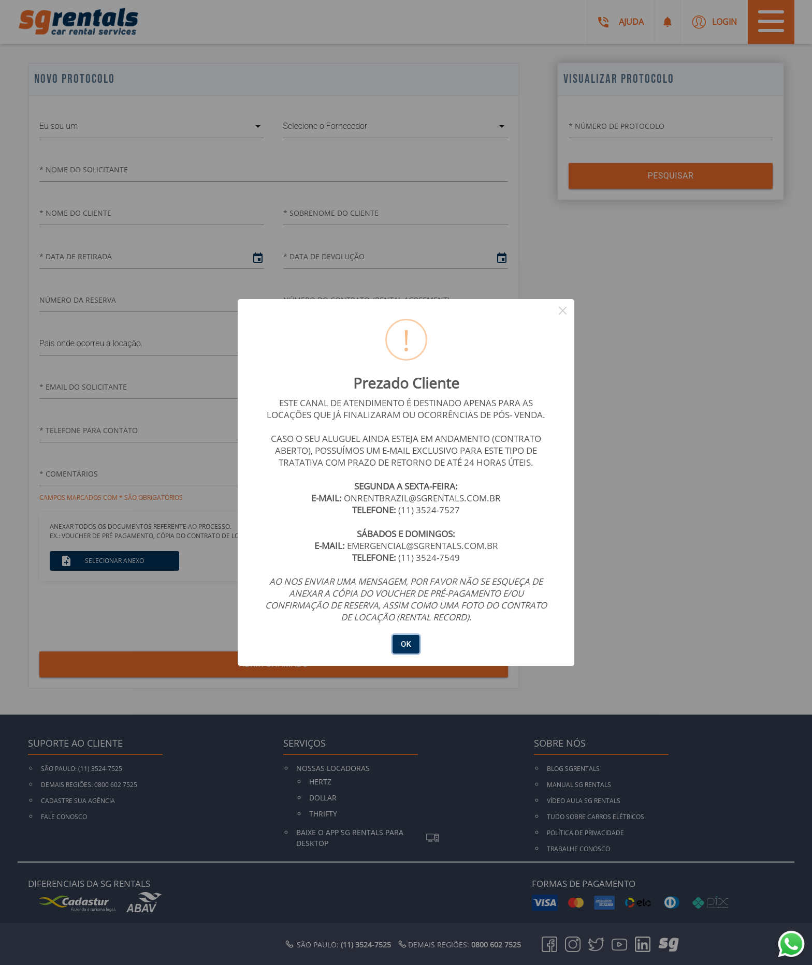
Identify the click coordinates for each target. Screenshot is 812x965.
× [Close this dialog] (562, 310)
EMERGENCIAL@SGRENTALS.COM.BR (422, 546)
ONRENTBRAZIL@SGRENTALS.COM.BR (422, 498)
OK (406, 644)
